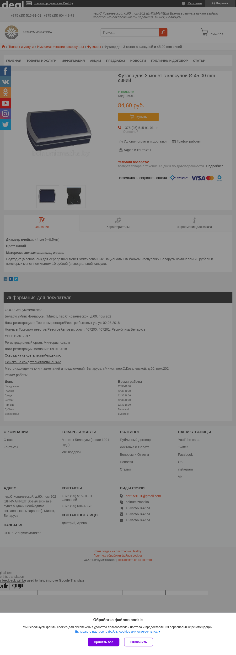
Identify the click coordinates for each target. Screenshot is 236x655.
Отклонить (138, 642)
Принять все (103, 642)
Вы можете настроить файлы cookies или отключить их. (116, 631)
